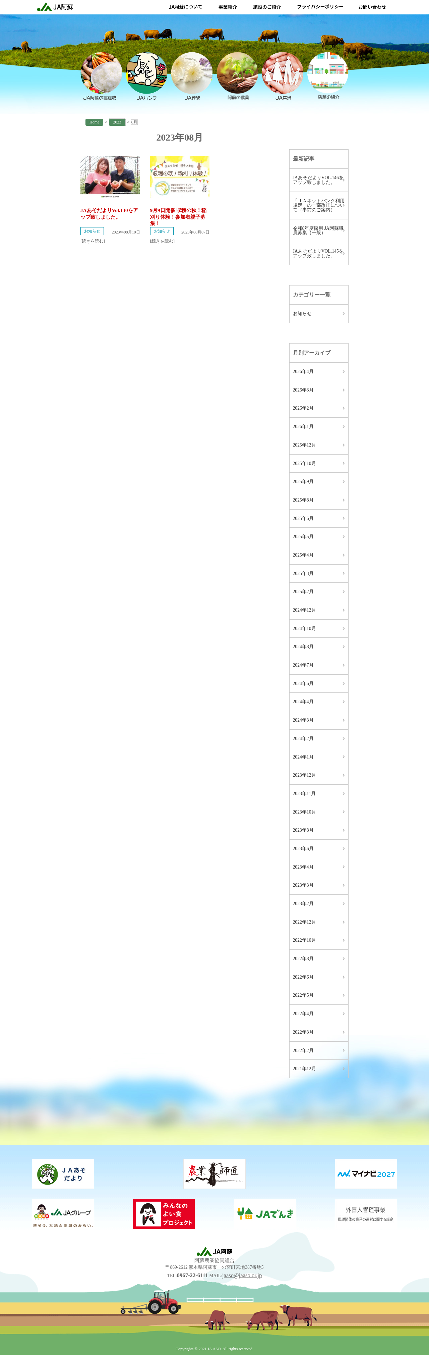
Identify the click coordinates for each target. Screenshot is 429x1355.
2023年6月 (303, 848)
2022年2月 (303, 1050)
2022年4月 (303, 1013)
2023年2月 (303, 903)
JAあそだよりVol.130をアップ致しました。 (109, 213)
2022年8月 (303, 958)
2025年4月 (303, 555)
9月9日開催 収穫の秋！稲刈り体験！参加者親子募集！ (178, 216)
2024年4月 (303, 701)
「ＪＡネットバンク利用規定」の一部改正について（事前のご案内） (319, 205)
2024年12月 (304, 610)
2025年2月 (303, 591)
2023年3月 (303, 885)
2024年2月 (303, 738)
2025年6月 (303, 518)
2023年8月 (303, 830)
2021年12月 (304, 1068)
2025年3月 (303, 573)
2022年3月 (303, 1032)
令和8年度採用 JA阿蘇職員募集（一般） (318, 231)
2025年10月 (304, 463)
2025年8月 (303, 500)
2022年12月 (304, 922)
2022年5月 (303, 995)
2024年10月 (304, 628)
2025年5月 (303, 536)
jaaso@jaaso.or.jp (242, 1275)
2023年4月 (303, 867)
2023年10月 (304, 812)
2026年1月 (303, 426)
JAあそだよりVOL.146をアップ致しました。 (318, 180)
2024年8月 (303, 646)
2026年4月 (303, 371)
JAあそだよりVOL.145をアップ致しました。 (318, 253)
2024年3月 (303, 720)
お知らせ (92, 231)
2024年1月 (303, 757)
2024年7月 (303, 665)
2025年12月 (304, 445)
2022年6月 (303, 977)
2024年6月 (303, 683)
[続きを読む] (92, 241)
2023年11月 (304, 793)
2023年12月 (304, 775)
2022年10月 (304, 940)
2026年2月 (303, 408)
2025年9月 (303, 481)
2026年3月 (303, 390)
